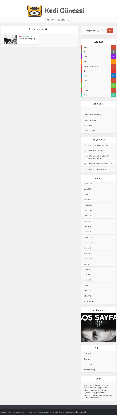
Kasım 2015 (88, 285)
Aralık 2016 (88, 232)
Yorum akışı (88, 364)
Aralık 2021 (88, 189)
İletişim (61, 20)
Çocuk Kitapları (89, 131)
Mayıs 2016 (88, 253)
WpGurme (98, 158)
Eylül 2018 (87, 226)
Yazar (30, 36)
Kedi (20, 36)
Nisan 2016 (88, 258)
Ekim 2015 (87, 290)
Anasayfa (51, 20)
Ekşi (85, 109)
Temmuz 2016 (89, 242)
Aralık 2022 (88, 184)
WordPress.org (89, 370)
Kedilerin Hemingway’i (27, 39)
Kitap (25, 36)
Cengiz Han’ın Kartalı (93, 145)
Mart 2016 (87, 264)
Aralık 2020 (88, 210)
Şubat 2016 (88, 269)
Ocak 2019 (88, 221)
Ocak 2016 (88, 274)
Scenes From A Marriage (93, 114)
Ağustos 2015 (89, 301)
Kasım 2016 (88, 237)
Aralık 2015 (88, 280)
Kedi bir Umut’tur (92, 164)
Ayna (104, 169)
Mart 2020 (87, 216)
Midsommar (88, 125)
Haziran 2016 (88, 248)
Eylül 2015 (87, 296)
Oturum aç (88, 354)
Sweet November (90, 120)
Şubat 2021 (88, 205)
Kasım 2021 (88, 194)
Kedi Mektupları (92, 150)
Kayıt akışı (87, 359)
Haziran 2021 (88, 200)
